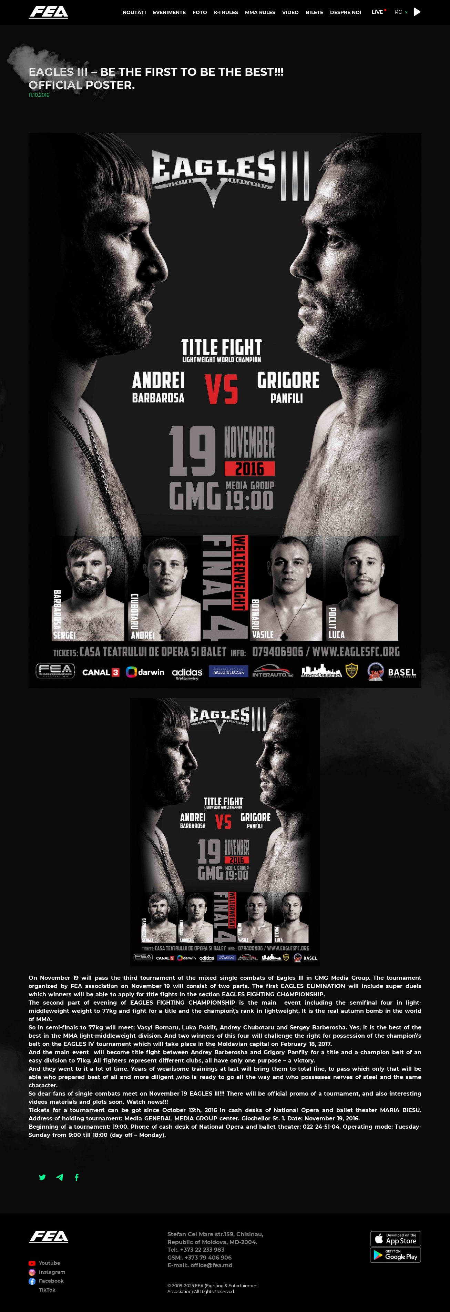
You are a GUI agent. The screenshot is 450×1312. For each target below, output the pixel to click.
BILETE (314, 12)
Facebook (51, 1281)
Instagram (52, 1272)
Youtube (49, 1263)
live (377, 12)
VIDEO (290, 12)
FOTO (200, 12)
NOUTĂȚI (134, 12)
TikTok (47, 1290)
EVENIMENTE (169, 12)
